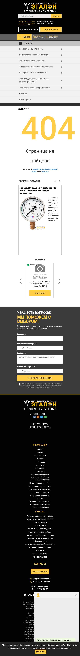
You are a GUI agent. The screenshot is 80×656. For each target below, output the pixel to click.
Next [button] (59, 281)
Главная (20, 108)
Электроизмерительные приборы (40, 519)
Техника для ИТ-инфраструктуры (40, 535)
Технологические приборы (40, 547)
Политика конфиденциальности (40, 473)
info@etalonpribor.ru (26, 22)
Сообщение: (22, 353)
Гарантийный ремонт (40, 493)
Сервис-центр (40, 456)
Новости (40, 459)
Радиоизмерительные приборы (40, 55)
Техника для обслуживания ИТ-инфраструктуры (40, 80)
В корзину (40, 293)
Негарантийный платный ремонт (40, 497)
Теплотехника (40, 526)
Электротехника (40, 522)
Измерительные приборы (40, 49)
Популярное (25, 99)
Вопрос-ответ (40, 462)
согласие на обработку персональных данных (43, 384)
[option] (40, 220)
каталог (45, 172)
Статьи (40, 452)
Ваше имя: (21, 334)
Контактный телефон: (26, 344)
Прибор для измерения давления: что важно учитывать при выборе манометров (38, 190)
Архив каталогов (40, 557)
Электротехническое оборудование (40, 67)
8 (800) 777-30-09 (25, 24)
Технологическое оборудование (40, 87)
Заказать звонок (51, 29)
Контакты (40, 465)
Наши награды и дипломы (40, 489)
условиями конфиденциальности (39, 386)
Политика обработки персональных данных (40, 478)
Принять (40, 652)
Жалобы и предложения (40, 501)
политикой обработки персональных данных (44, 386)
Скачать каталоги (40, 554)
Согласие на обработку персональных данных (40, 506)
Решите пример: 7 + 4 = (26, 367)
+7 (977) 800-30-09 (41, 582)
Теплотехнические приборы (40, 61)
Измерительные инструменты (40, 73)
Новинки (23, 93)
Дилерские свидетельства (40, 486)
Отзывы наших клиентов (40, 483)
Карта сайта (40, 468)
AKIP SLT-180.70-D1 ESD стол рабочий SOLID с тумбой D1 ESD (40, 284)
